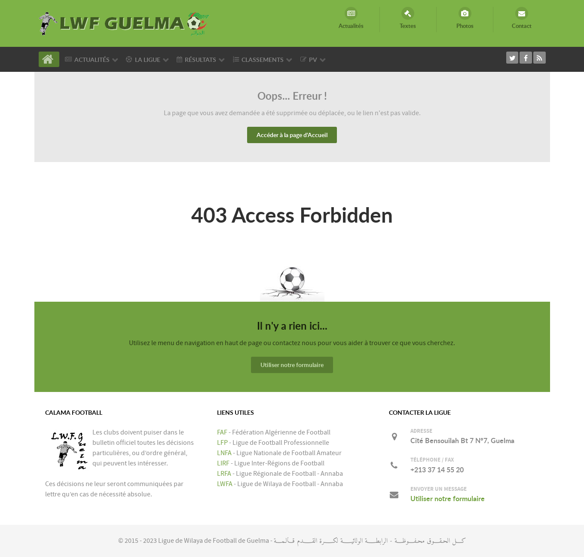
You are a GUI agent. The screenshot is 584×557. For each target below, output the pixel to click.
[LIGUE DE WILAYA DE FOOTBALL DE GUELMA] (125, 23)
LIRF (223, 463)
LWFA (224, 484)
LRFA (224, 473)
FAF (222, 432)
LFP (222, 443)
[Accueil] (49, 59)
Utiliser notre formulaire (292, 364)
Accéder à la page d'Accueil (292, 134)
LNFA (224, 453)
